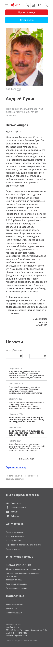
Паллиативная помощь (17, 588)
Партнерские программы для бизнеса (23, 545)
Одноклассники (16, 507)
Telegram (12, 516)
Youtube (12, 512)
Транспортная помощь (16, 584)
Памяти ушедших (14, 613)
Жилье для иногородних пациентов (23, 569)
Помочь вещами (13, 549)
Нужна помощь (26, 12)
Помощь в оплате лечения (18, 565)
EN (40, 5)
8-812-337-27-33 (13, 624)
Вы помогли (11, 608)
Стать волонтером (15, 536)
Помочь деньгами (14, 532)
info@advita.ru (12, 627)
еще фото (13, 89)
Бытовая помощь (14, 580)
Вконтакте (13, 503)
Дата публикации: (14, 350)
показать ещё (26, 459)
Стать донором (13, 540)
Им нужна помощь (14, 604)
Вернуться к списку (16, 467)
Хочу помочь (26, 20)
